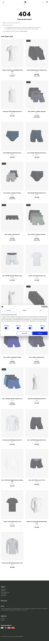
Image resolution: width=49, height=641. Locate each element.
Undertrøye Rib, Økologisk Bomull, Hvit (37, 398)
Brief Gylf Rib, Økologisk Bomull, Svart (37, 193)
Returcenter (4, 601)
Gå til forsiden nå (23, 31)
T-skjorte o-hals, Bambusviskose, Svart (12, 521)
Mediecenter (3, 595)
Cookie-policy (4, 594)
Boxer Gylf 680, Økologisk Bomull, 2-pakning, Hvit (12, 480)
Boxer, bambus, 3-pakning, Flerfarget (12, 357)
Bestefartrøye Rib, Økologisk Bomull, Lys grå (12, 563)
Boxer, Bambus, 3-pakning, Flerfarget (37, 111)
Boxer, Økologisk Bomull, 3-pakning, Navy (12, 398)
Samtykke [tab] (8, 310)
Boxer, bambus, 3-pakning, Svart (12, 234)
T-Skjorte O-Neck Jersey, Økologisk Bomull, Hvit (12, 70)
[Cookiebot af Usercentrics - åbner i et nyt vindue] (42, 307)
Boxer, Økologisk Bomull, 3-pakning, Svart (37, 70)
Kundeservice (3, 589)
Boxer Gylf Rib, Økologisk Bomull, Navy (37, 153)
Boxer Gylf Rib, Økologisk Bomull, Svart (36, 440)
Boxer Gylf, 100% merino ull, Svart (37, 480)
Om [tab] (40, 310)
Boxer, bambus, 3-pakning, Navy (36, 357)
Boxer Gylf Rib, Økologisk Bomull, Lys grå (12, 275)
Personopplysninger (5, 592)
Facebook (3, 618)
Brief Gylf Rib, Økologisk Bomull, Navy (12, 153)
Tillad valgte (24, 333)
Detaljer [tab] (24, 310)
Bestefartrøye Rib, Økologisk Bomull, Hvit (12, 440)
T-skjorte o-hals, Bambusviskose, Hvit (36, 275)
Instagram (3, 620)
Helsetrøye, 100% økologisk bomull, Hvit (12, 111)
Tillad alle (40, 333)
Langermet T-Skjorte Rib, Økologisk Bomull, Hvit (36, 522)
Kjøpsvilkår (3, 590)
